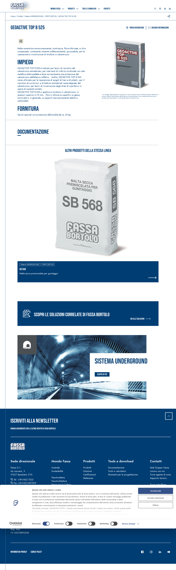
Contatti (156, 461)
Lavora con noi (157, 471)
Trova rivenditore (135, 27)
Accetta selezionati (155, 539)
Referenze (88, 478)
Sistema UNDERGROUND (34, 16)
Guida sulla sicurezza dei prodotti (68, 515)
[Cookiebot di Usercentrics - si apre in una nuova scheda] (16, 565)
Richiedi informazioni (158, 27)
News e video (58, 494)
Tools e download (120, 461)
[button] (155, 9)
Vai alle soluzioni (137, 318)
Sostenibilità (57, 471)
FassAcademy (58, 477)
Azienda (55, 467)
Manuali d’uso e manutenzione (66, 511)
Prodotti (20, 16)
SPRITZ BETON (50, 16)
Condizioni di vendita (61, 508)
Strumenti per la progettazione (123, 474)
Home (13, 16)
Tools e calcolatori (117, 471)
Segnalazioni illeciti (60, 518)
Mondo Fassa (60, 461)
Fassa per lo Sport (60, 488)
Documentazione (116, 467)
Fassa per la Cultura (61, 484)
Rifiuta (156, 547)
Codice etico (57, 521)
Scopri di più (102, 374)
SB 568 (22, 269)
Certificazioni (89, 474)
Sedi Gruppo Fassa (159, 467)
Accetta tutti (155, 532)
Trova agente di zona (160, 474)
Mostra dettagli (128, 565)
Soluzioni (87, 471)
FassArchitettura (59, 481)
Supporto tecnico (158, 478)
